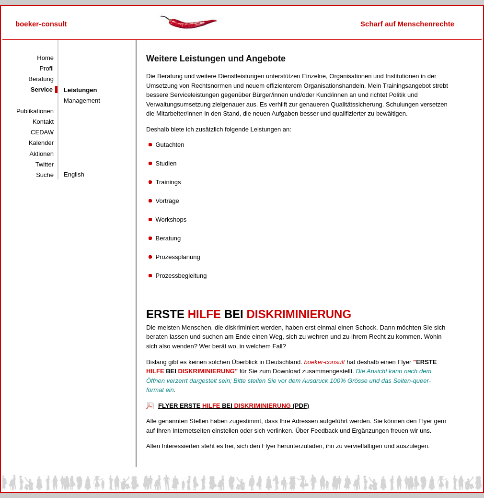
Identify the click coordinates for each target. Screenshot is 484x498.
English (74, 174)
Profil (46, 68)
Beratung (41, 79)
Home (45, 57)
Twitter (44, 164)
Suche (45, 174)
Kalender (41, 142)
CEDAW (42, 132)
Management (82, 100)
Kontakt (43, 121)
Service (42, 89)
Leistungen (80, 90)
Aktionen (41, 153)
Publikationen (35, 111)
